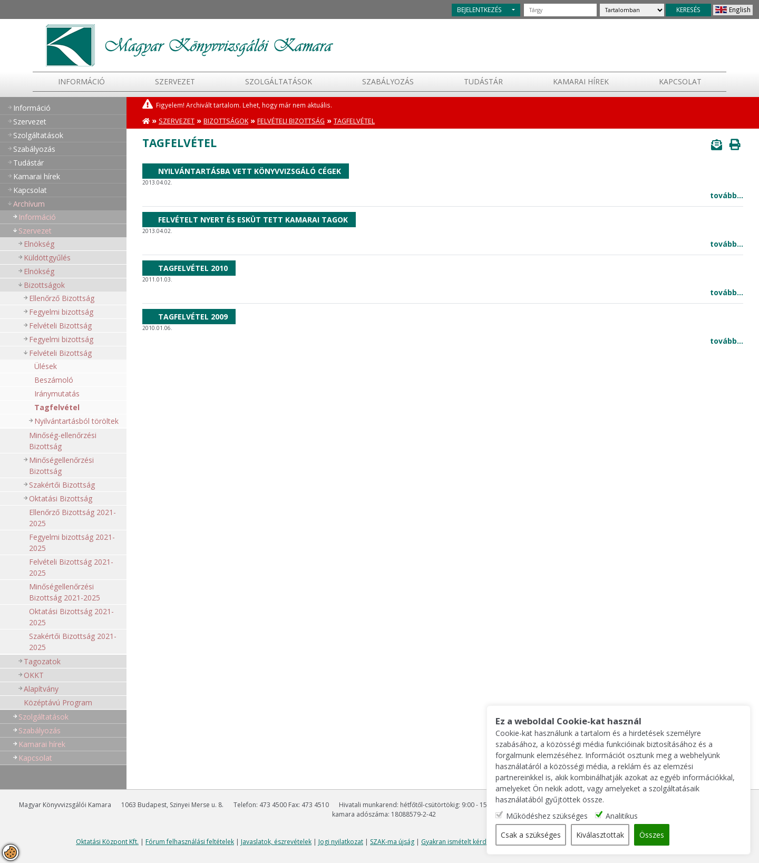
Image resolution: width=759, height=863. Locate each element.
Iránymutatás (57, 394)
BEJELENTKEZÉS (479, 9)
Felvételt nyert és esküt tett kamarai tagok (253, 220)
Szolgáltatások (278, 81)
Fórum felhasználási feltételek (189, 841)
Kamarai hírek (581, 81)
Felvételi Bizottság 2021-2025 (71, 567)
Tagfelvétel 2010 (193, 268)
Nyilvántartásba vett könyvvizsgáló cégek (249, 171)
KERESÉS (688, 9)
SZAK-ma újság (392, 841)
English (740, 9)
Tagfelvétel (57, 407)
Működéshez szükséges (547, 816)
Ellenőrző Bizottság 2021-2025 (72, 517)
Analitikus (622, 816)
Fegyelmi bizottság (61, 312)
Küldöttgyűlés (47, 258)
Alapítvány (41, 689)
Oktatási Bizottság (60, 498)
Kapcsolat (680, 81)
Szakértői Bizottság (62, 485)
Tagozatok (42, 661)
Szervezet (175, 81)
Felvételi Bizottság (60, 326)
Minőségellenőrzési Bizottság (61, 465)
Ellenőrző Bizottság (61, 298)
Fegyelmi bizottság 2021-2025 (72, 542)
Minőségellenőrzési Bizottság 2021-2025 (64, 592)
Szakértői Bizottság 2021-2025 (72, 641)
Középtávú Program (58, 702)
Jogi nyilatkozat (340, 841)
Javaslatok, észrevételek (276, 841)
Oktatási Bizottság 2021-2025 (71, 616)
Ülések (45, 366)
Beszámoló (53, 380)
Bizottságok (44, 285)
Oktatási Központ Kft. (107, 841)
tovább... (726, 195)
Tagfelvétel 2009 (193, 317)
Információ (81, 81)
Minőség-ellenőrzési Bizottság (62, 440)
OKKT (34, 675)
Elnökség (39, 244)
